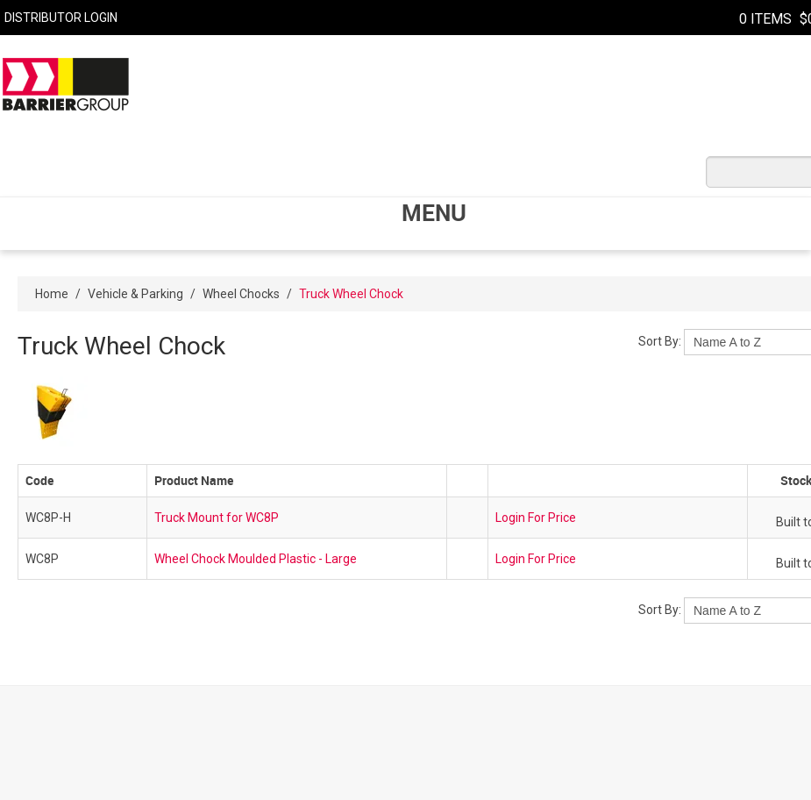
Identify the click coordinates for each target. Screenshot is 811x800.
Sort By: (659, 341)
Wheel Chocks (241, 294)
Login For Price (535, 518)
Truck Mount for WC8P (216, 518)
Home (51, 294)
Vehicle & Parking (135, 294)
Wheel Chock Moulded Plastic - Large (255, 559)
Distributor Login (60, 17)
